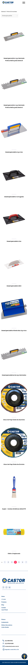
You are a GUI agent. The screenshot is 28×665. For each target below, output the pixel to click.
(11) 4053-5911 (9, 640)
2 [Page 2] (8, 562)
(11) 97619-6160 (9, 643)
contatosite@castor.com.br (12, 646)
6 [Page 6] (22, 562)
